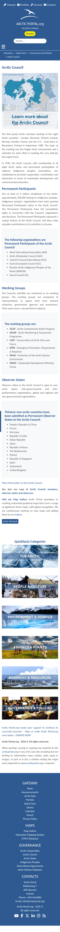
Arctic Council (30, 854)
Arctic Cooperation (30, 850)
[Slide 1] (15, 125)
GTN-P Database (30, 838)
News (30, 788)
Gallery (18, 514)
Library (30, 807)
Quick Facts (30, 803)
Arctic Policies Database (30, 869)
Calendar (30, 811)
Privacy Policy (30, 818)
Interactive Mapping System (30, 834)
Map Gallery (30, 830)
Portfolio (23, 4)
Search (30, 815)
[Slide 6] (44, 125)
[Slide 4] (33, 125)
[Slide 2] (21, 125)
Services (36, 4)
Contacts (50, 4)
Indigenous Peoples (30, 862)
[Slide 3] (27, 125)
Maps (30, 825)
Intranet (10, 4)
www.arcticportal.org (32, 763)
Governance (30, 845)
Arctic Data (30, 796)
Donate (30, 33)
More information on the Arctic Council (22, 482)
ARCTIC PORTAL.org (30, 24)
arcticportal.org (10, 751)
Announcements (30, 792)
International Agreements (30, 865)
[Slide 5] (38, 125)
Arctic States (30, 858)
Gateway (30, 783)
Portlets (30, 799)
